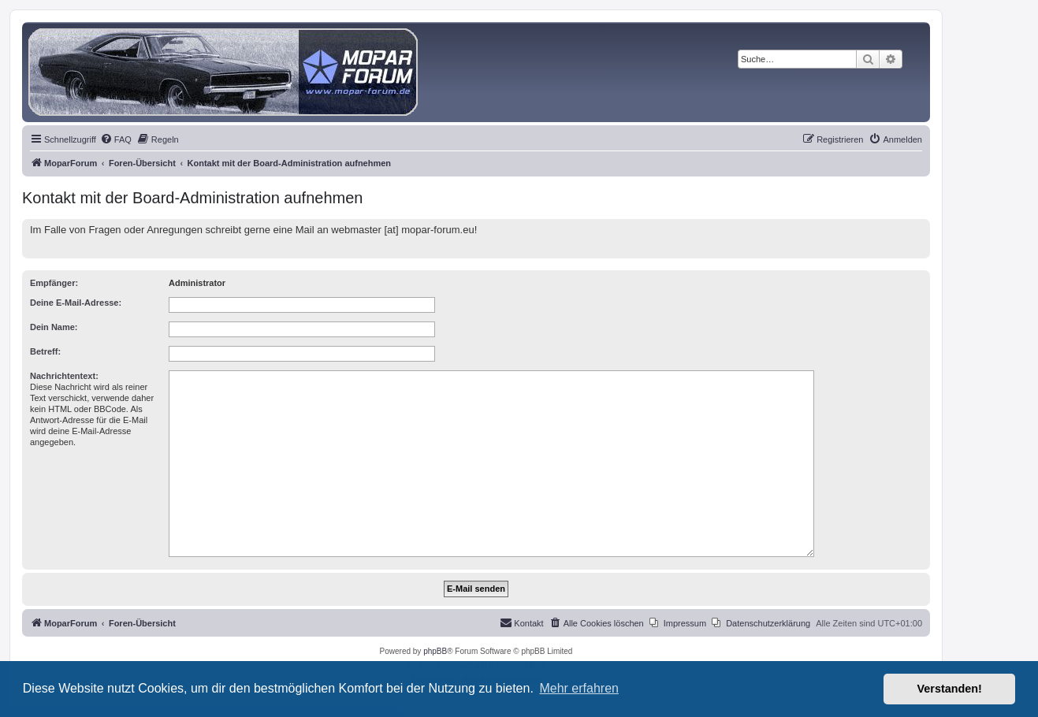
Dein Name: (54, 327)
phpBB (435, 651)
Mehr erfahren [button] (579, 688)
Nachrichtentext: (64, 376)
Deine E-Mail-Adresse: (75, 302)
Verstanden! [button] (949, 688)
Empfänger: (54, 283)
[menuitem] (116, 139)
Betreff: (45, 351)
